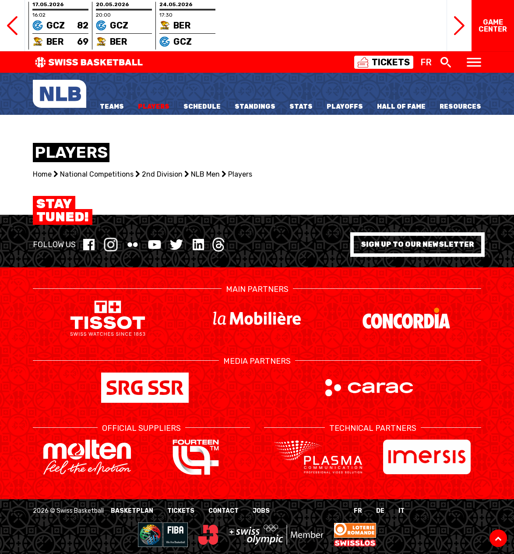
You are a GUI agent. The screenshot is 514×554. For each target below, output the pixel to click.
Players (153, 106)
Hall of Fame (401, 106)
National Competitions (97, 174)
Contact (223, 511)
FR (358, 511)
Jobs (261, 511)
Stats (301, 106)
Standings (255, 106)
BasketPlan (132, 511)
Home (42, 174)
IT (401, 511)
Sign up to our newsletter (417, 244)
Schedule (202, 106)
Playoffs (345, 106)
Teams (112, 106)
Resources (460, 106)
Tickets (180, 511)
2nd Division (162, 174)
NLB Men (205, 174)
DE (380, 511)
